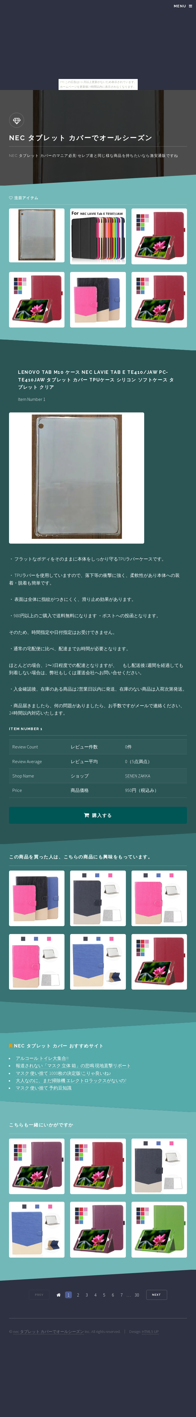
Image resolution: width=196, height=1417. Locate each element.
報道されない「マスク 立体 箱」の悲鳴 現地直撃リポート (73, 1065)
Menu (180, 6)
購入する (102, 815)
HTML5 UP (150, 1331)
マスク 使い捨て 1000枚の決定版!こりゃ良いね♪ (63, 1073)
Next (156, 1294)
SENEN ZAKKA (137, 776)
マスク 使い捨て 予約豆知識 (44, 1088)
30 (137, 1295)
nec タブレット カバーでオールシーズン (48, 1331)
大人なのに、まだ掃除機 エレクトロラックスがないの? (71, 1080)
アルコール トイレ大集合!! (42, 1058)
